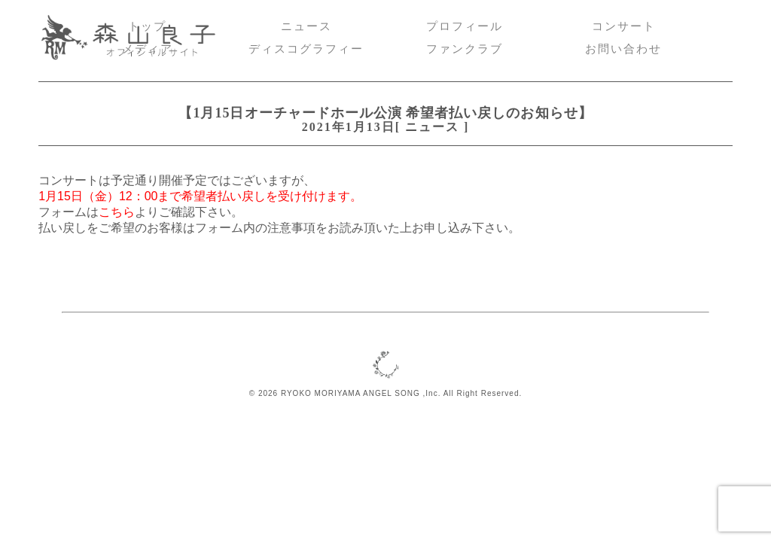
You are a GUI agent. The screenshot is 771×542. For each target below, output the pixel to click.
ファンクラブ (464, 49)
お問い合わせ (623, 49)
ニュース (306, 26)
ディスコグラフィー (306, 49)
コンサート (624, 26)
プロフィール (464, 26)
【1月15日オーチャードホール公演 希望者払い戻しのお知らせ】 (385, 112)
